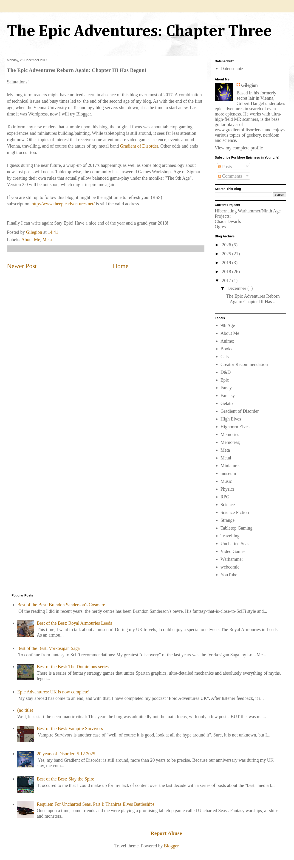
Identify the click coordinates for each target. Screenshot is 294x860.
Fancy (226, 387)
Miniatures (230, 465)
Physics (227, 489)
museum (228, 473)
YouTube (228, 574)
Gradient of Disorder (139, 145)
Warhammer (231, 559)
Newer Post (22, 265)
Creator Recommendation (244, 364)
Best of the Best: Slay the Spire (65, 778)
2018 (227, 271)
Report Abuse (166, 833)
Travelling (230, 535)
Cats (224, 356)
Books (226, 348)
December (237, 288)
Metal (225, 457)
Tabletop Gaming (236, 527)
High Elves (230, 418)
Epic (224, 379)
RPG (224, 496)
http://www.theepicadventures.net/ (63, 203)
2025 (227, 253)
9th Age (227, 325)
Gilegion (249, 85)
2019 (227, 262)
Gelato (226, 403)
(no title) (25, 710)
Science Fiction (234, 512)
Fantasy (227, 395)
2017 (227, 280)
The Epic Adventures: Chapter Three (139, 32)
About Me (30, 239)
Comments (230, 176)
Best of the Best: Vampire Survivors (70, 728)
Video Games (232, 551)
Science (227, 504)
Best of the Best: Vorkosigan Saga (48, 648)
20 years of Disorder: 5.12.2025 (66, 753)
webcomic (229, 566)
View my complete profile (239, 147)
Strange (227, 520)
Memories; (230, 442)
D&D (225, 372)
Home (120, 265)
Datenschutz (231, 68)
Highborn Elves (234, 426)
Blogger (171, 845)
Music (226, 481)
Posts (225, 166)
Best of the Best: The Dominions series (73, 666)
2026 (227, 244)
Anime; (227, 340)
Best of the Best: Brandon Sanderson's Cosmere (61, 604)
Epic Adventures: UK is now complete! (53, 691)
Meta (47, 239)
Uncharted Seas (234, 543)
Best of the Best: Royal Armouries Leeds (74, 623)
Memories (229, 434)
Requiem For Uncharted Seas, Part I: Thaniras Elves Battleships (95, 804)
